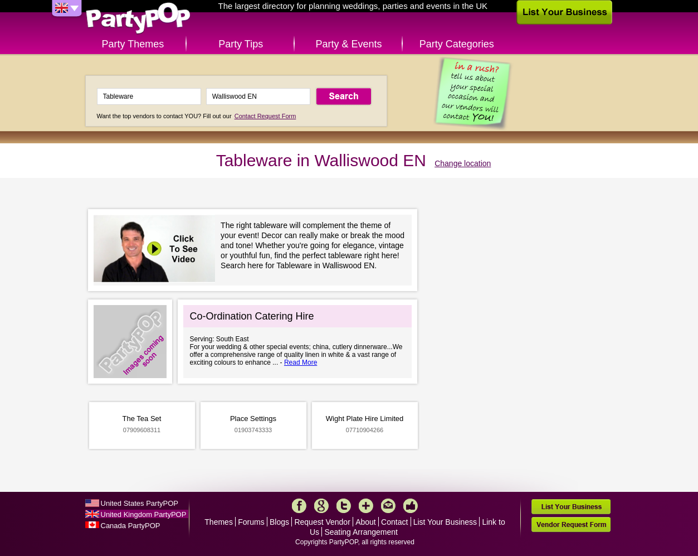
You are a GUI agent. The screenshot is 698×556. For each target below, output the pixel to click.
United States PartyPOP (139, 503)
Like (410, 506)
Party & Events (348, 44)
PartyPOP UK (138, 18)
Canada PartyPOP (130, 525)
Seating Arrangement (361, 532)
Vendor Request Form (571, 524)
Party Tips (240, 44)
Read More (300, 362)
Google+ (321, 506)
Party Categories (456, 44)
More (366, 506)
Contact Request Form (265, 116)
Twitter (343, 506)
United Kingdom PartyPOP (144, 514)
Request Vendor (322, 522)
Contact (394, 522)
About (365, 522)
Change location (463, 163)
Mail (388, 506)
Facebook (299, 506)
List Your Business (445, 522)
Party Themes (133, 44)
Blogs (279, 522)
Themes (218, 522)
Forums (251, 522)
